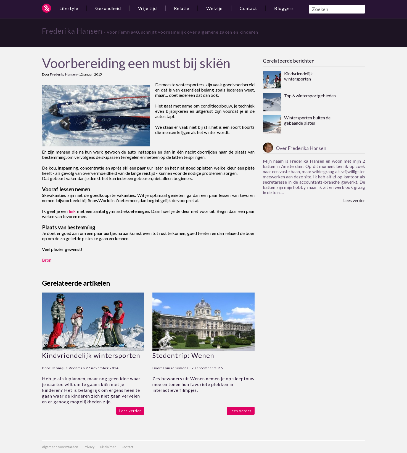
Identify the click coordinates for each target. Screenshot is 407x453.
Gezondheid (108, 8)
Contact (248, 8)
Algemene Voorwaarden (60, 447)
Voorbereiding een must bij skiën (136, 63)
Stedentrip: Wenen (183, 355)
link (72, 211)
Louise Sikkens (176, 368)
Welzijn (214, 8)
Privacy (89, 447)
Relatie (181, 8)
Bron (46, 259)
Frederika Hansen (72, 30)
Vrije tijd (147, 8)
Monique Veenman (68, 368)
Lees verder (130, 411)
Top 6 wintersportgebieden (310, 95)
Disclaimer (108, 447)
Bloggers (284, 8)
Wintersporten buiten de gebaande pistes (307, 120)
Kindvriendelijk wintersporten (91, 355)
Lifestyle (68, 8)
